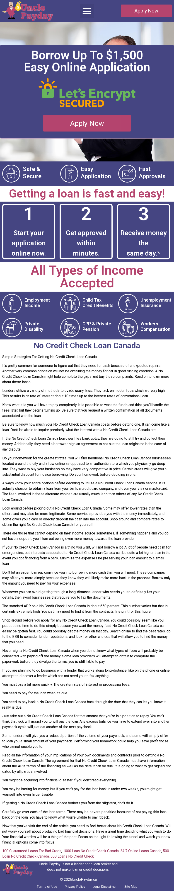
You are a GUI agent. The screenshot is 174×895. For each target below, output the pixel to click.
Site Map (136, 890)
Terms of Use (41, 890)
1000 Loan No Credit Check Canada (91, 854)
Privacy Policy (72, 890)
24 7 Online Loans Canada (140, 854)
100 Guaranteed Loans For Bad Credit (31, 854)
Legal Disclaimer (106, 890)
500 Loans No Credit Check (72, 860)
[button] (87, 11)
